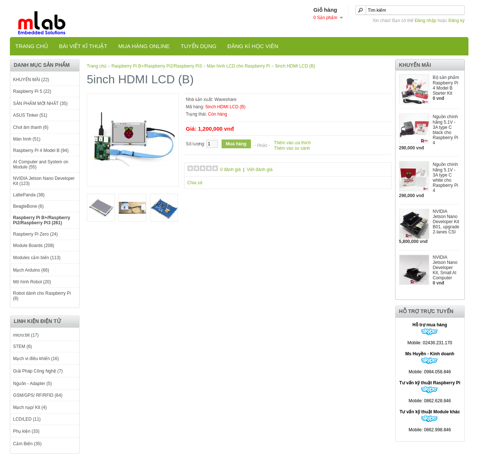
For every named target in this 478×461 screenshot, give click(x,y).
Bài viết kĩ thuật (83, 46)
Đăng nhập (425, 20)
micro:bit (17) (26, 335)
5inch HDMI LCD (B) (295, 66)
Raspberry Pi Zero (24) (35, 234)
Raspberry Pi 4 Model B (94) (41, 150)
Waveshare (226, 99)
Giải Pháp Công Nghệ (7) (38, 371)
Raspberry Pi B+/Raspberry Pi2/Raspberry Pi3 (157, 66)
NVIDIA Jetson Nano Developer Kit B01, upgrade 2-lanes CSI (446, 222)
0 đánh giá (230, 169)
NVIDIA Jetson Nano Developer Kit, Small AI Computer (445, 267)
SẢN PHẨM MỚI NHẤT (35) (40, 103)
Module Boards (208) (33, 245)
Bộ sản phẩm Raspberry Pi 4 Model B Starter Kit (446, 85)
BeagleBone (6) (28, 206)
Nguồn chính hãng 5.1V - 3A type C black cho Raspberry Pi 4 (445, 129)
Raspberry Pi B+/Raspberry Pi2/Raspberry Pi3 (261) (41, 220)
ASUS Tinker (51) (30, 115)
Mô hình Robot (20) (32, 281)
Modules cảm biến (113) (37, 257)
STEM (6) (22, 346)
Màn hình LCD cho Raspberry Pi (238, 66)
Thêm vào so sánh (292, 148)
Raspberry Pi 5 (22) (32, 91)
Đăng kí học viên (252, 46)
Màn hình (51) (27, 139)
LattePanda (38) (29, 194)
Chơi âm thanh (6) (30, 127)
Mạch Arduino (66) (31, 270)
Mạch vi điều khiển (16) (36, 358)
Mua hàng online (143, 46)
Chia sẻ (194, 182)
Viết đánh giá (260, 169)
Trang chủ (31, 46)
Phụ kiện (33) (26, 431)
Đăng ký (456, 20)
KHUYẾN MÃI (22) (31, 79)
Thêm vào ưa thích (292, 142)
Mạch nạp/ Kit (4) (30, 407)
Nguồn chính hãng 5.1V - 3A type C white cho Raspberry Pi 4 (445, 177)
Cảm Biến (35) (27, 443)
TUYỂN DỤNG (198, 46)
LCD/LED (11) (27, 419)
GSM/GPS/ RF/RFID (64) (38, 395)
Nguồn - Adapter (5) (32, 383)
